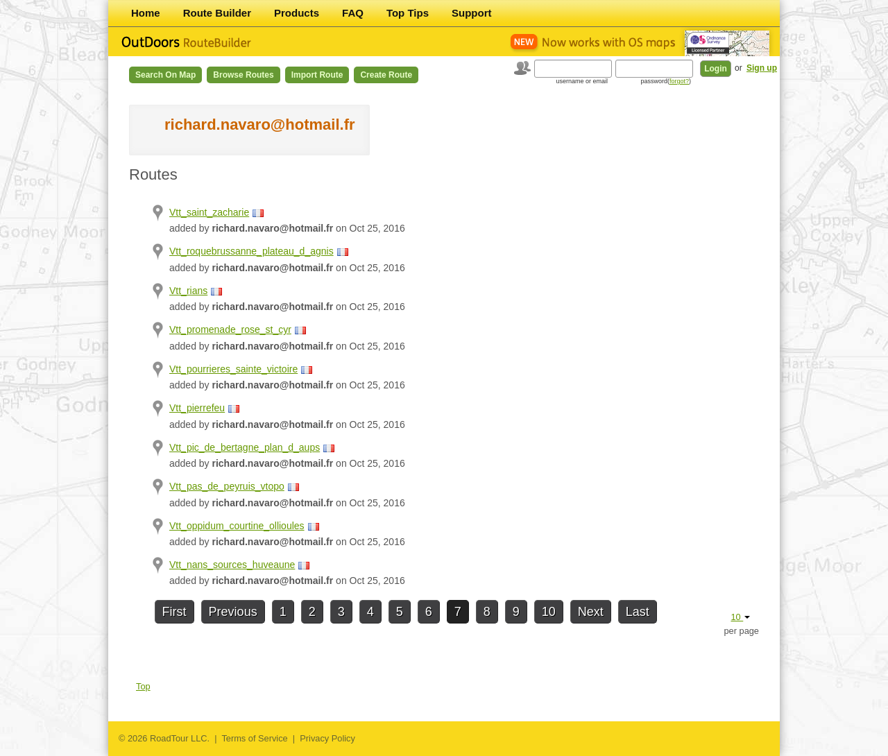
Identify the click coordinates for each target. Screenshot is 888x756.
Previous (233, 612)
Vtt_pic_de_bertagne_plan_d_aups (244, 447)
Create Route (386, 75)
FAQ (353, 13)
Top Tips (407, 13)
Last (637, 612)
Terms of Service (254, 738)
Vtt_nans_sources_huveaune (232, 564)
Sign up (761, 68)
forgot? (679, 81)
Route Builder (217, 13)
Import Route (317, 75)
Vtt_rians (188, 290)
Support (472, 13)
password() (665, 81)
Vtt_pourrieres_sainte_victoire (233, 369)
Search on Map (165, 75)
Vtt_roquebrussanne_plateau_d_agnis (251, 251)
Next (591, 612)
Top (143, 686)
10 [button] (740, 617)
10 (549, 612)
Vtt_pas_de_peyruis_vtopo (226, 486)
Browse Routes (243, 75)
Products (296, 13)
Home (145, 13)
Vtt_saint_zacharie (209, 212)
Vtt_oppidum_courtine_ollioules (237, 525)
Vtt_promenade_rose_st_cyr (230, 329)
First (174, 612)
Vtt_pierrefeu (197, 407)
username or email (582, 81)
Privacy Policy (327, 738)
